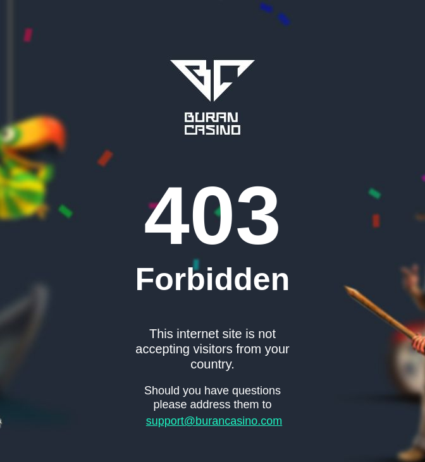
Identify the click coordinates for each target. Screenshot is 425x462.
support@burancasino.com (214, 421)
